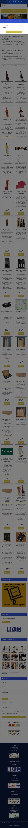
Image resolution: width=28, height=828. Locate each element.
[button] (14, 32)
